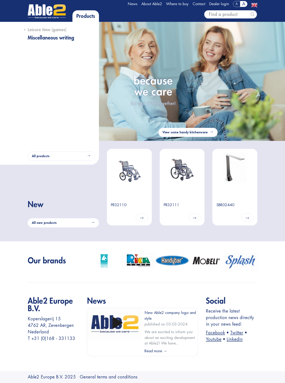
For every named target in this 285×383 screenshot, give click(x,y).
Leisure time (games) (47, 30)
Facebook (215, 333)
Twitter (236, 333)
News (132, 4)
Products (85, 16)
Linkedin (235, 339)
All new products (44, 222)
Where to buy (177, 4)
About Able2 (151, 4)
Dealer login (219, 4)
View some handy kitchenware (185, 132)
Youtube (213, 339)
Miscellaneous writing (51, 38)
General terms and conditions (109, 377)
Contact (199, 4)
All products (40, 156)
